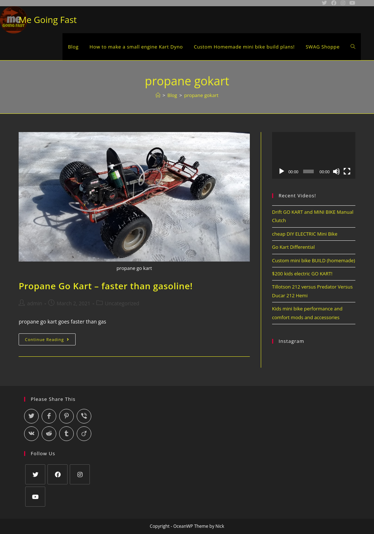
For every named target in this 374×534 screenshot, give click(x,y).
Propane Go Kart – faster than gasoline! (105, 286)
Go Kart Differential (293, 247)
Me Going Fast (48, 19)
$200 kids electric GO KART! (302, 273)
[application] (313, 155)
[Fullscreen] (347, 171)
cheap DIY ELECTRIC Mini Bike (304, 234)
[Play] (281, 171)
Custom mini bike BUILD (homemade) (313, 260)
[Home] (158, 95)
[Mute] (336, 171)
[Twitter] (35, 474)
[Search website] (353, 46)
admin (34, 303)
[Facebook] (57, 474)
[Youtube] (35, 497)
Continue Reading (50, 340)
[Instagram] (80, 474)
